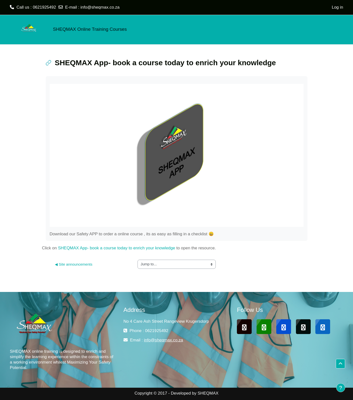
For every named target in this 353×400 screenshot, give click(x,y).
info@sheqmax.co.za (100, 7)
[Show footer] (340, 387)
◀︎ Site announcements (73, 264)
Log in (337, 7)
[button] (340, 364)
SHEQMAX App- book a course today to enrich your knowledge (116, 248)
